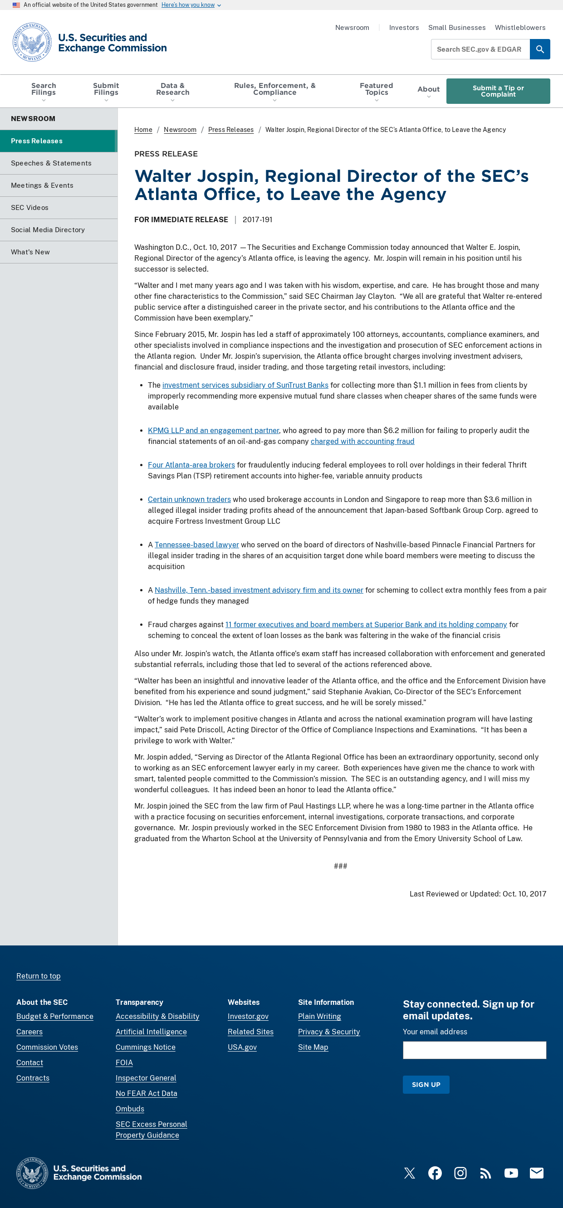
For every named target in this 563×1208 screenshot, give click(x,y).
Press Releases (231, 129)
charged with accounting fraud (363, 441)
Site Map (313, 1047)
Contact (29, 1062)
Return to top (38, 976)
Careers (29, 1032)
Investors (404, 27)
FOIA (124, 1062)
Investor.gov (248, 1016)
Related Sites (251, 1032)
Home (143, 129)
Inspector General (146, 1078)
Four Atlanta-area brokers (191, 465)
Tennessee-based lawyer (197, 545)
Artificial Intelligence (151, 1032)
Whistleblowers (520, 27)
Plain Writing (319, 1016)
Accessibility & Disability (158, 1016)
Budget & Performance (54, 1016)
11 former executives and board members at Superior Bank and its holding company (366, 624)
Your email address (435, 1032)
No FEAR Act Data (146, 1093)
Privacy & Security (329, 1032)
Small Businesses (457, 27)
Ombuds (130, 1109)
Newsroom (352, 27)
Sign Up (426, 1084)
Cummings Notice (146, 1047)
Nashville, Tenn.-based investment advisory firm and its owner (259, 590)
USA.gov (242, 1047)
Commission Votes (47, 1047)
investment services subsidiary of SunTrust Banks (245, 385)
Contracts (32, 1078)
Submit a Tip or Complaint (498, 91)
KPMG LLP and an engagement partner (213, 430)
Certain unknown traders (189, 499)
